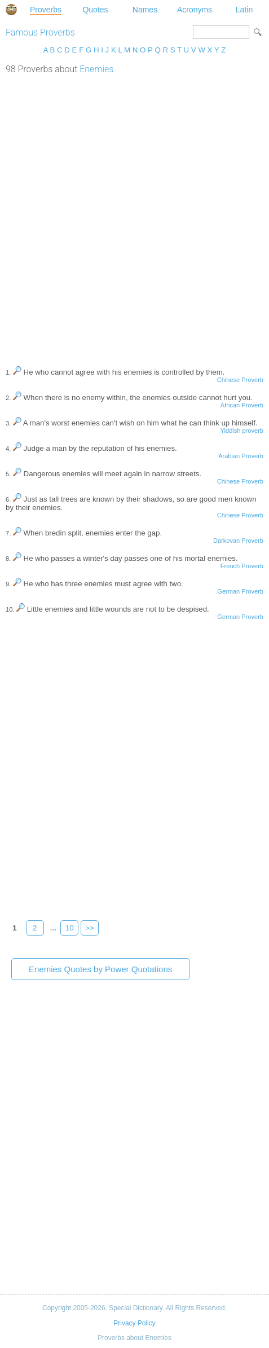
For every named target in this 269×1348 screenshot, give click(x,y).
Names (145, 9)
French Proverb (242, 566)
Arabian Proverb (240, 456)
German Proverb (240, 591)
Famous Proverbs (40, 32)
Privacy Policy (134, 1323)
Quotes (95, 9)
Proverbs (45, 9)
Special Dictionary (11, 9)
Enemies (96, 69)
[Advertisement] (134, 214)
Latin (244, 9)
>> (89, 928)
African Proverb (242, 405)
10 (69, 928)
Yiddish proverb (242, 430)
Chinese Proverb (240, 379)
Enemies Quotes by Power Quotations (100, 969)
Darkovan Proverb (238, 540)
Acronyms (194, 9)
